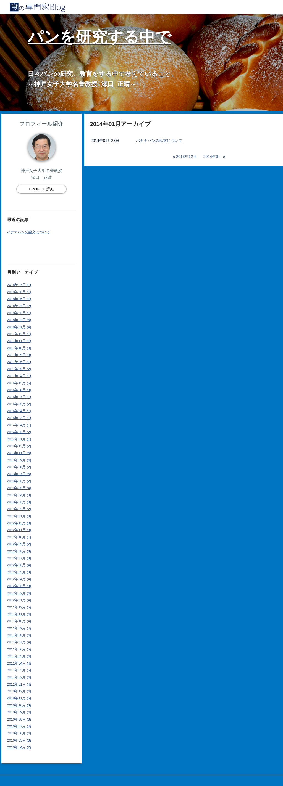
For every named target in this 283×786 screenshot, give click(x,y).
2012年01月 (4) (19, 600)
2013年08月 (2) (19, 467)
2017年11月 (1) (19, 341)
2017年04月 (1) (19, 376)
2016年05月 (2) (19, 404)
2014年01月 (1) (19, 439)
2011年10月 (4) (19, 621)
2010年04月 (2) (19, 747)
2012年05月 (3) (19, 572)
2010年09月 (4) (19, 712)
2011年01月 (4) (19, 684)
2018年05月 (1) (19, 299)
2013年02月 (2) (19, 509)
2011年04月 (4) (19, 663)
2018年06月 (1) (19, 292)
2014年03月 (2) (19, 432)
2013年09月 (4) (19, 460)
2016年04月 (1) (19, 411)
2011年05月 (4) (19, 656)
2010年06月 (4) (19, 733)
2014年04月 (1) (19, 425)
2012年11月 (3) (19, 530)
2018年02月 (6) (19, 320)
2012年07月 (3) (19, 558)
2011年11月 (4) (19, 614)
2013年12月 (186, 156)
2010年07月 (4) (19, 726)
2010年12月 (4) (19, 691)
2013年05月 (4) (19, 488)
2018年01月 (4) (19, 327)
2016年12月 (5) (19, 383)
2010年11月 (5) (19, 698)
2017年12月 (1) (19, 334)
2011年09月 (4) (19, 628)
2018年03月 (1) (19, 313)
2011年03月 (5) (19, 670)
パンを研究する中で (99, 37)
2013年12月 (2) (19, 446)
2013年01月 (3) (19, 516)
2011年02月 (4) (19, 677)
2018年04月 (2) (19, 306)
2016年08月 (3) (19, 390)
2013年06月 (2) (19, 481)
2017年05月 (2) (19, 369)
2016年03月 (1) (19, 418)
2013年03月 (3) (19, 502)
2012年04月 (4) (19, 579)
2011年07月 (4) (19, 642)
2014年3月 (212, 156)
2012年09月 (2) (19, 544)
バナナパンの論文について (28, 232)
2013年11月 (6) (19, 453)
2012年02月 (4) (19, 593)
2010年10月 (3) (19, 705)
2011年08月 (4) (19, 635)
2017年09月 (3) (19, 355)
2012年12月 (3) (19, 523)
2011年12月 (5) (19, 607)
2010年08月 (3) (19, 719)
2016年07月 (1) (19, 397)
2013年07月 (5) (19, 474)
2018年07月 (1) (19, 285)
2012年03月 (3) (19, 586)
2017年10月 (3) (19, 348)
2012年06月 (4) (19, 565)
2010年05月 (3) (19, 740)
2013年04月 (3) (19, 495)
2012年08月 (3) (19, 551)
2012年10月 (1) (19, 537)
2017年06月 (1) (19, 362)
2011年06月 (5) (19, 649)
